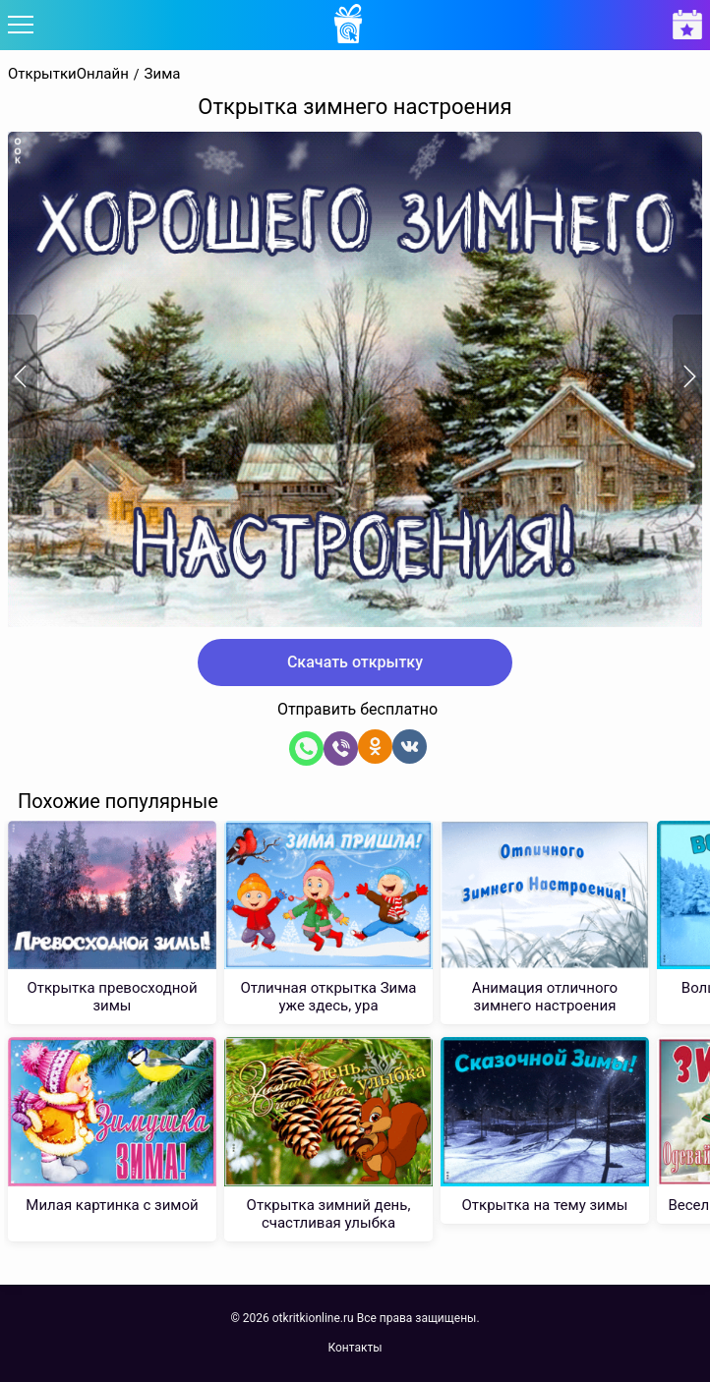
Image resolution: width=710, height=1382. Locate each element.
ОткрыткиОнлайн (68, 74)
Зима (163, 74)
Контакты (354, 1347)
